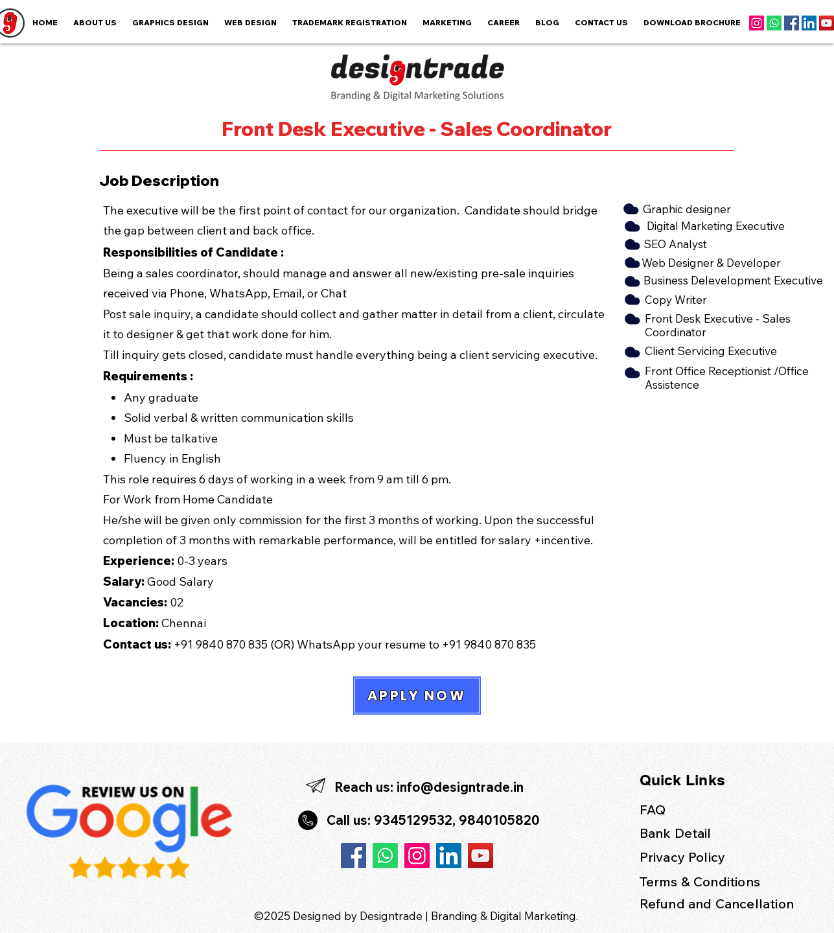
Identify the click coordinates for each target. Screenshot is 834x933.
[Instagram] (756, 23)
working (457, 520)
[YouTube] (826, 23)
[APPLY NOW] (417, 695)
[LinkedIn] (809, 23)
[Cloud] (631, 226)
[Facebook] (791, 23)
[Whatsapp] (774, 23)
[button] (447, 23)
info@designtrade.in (460, 787)
